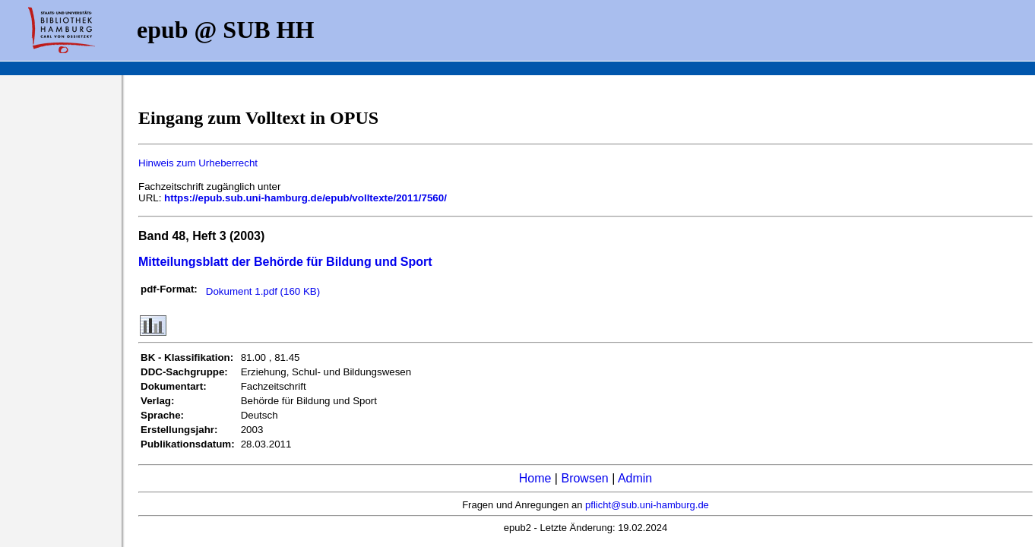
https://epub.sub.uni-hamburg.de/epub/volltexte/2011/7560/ (305, 198)
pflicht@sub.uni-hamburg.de (647, 505)
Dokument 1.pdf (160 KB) (263, 291)
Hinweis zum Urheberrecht (198, 163)
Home (535, 478)
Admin (635, 478)
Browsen (584, 478)
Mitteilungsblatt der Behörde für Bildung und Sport (285, 261)
